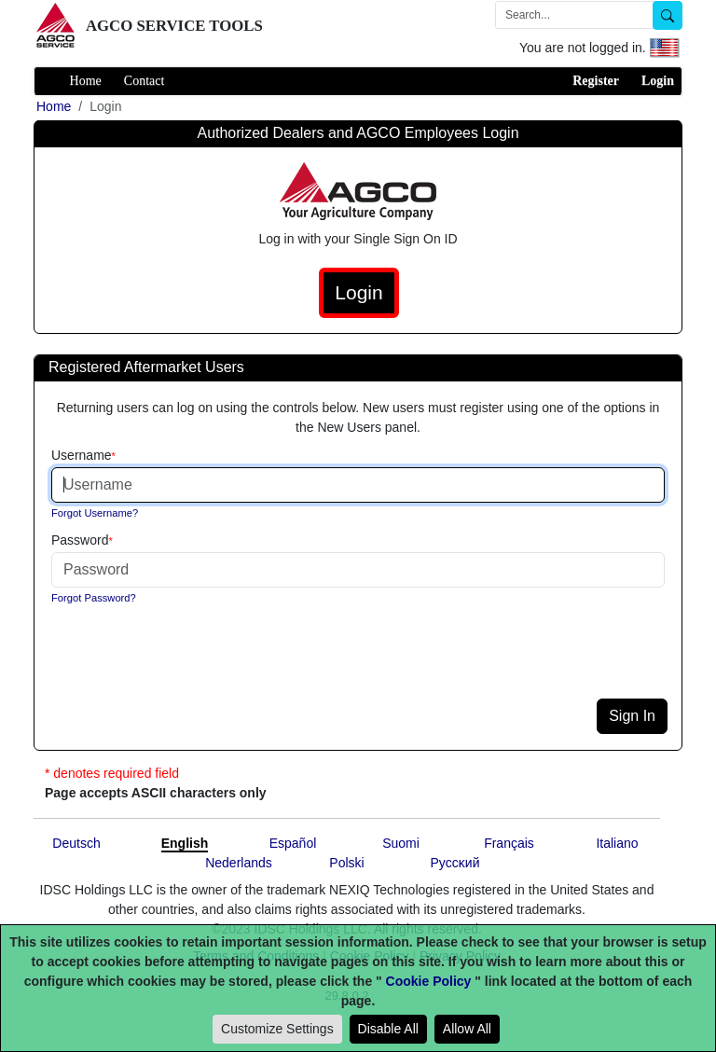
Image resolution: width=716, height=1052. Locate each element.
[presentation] (192, 662)
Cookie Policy (429, 981)
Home (86, 81)
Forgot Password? (93, 597)
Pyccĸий (455, 862)
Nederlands (238, 862)
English (185, 843)
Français (509, 843)
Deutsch (76, 843)
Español (293, 843)
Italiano (617, 843)
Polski (346, 862)
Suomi (401, 843)
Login (657, 81)
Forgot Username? (94, 513)
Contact (144, 81)
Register (595, 81)
